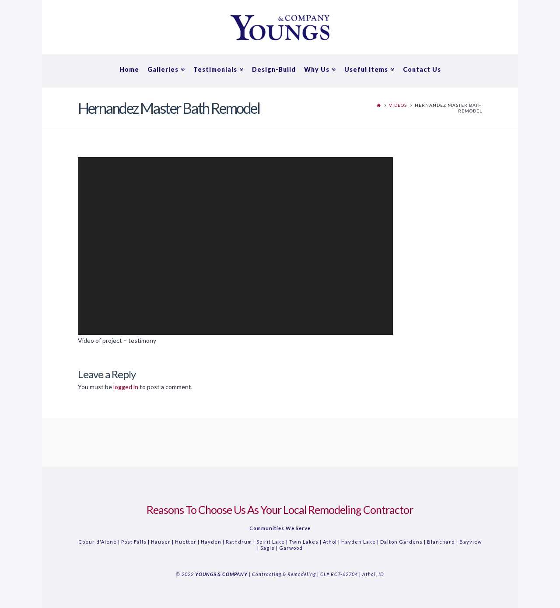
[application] (235, 246)
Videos (398, 105)
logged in (125, 386)
